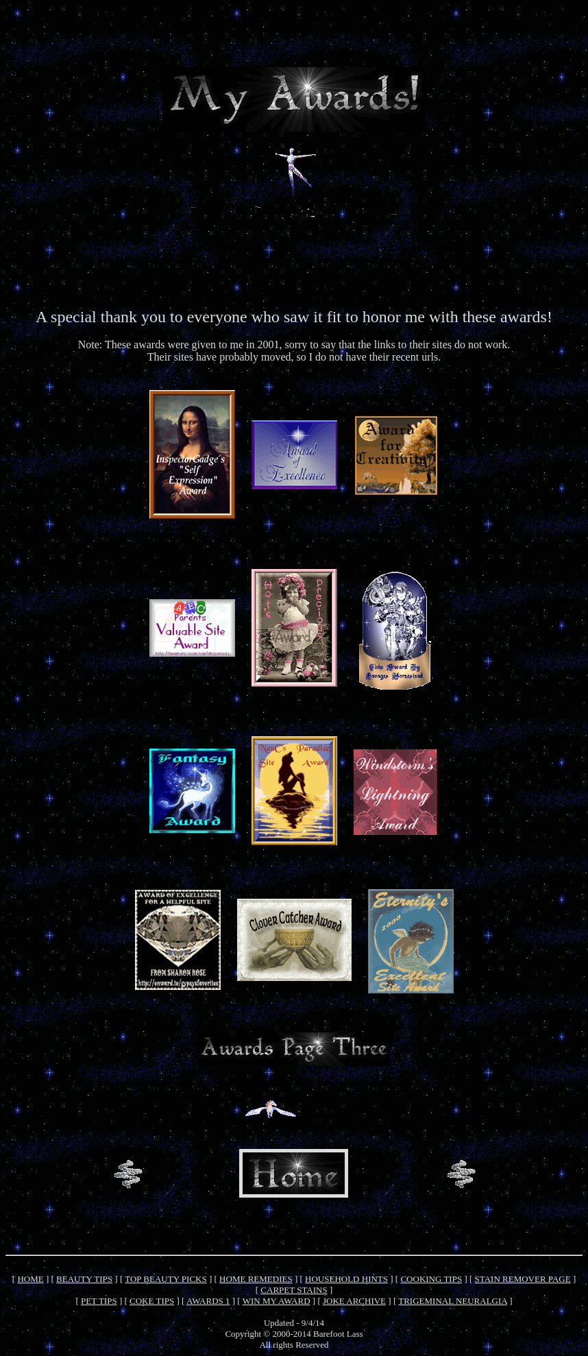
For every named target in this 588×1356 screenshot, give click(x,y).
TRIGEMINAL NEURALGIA (452, 1301)
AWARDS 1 (208, 1301)
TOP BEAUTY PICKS (165, 1279)
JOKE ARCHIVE (354, 1301)
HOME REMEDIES (256, 1279)
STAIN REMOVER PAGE (523, 1279)
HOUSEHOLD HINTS (346, 1279)
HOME (30, 1279)
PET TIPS (99, 1301)
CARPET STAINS (293, 1290)
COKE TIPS (152, 1301)
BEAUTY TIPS (84, 1279)
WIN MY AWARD (276, 1301)
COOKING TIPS (431, 1279)
